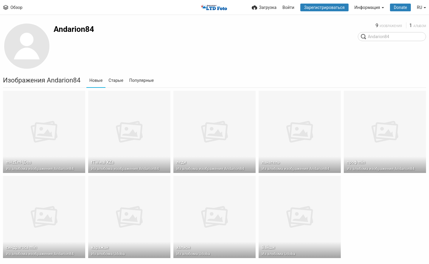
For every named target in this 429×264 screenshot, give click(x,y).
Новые (95, 80)
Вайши (268, 247)
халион (183, 247)
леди (181, 162)
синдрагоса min (21, 247)
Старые (115, 80)
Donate (400, 7)
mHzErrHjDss (18, 162)
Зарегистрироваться (324, 7)
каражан (99, 247)
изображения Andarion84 (51, 168)
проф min (356, 162)
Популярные (141, 80)
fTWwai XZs (102, 162)
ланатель (271, 162)
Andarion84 (74, 29)
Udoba (119, 253)
